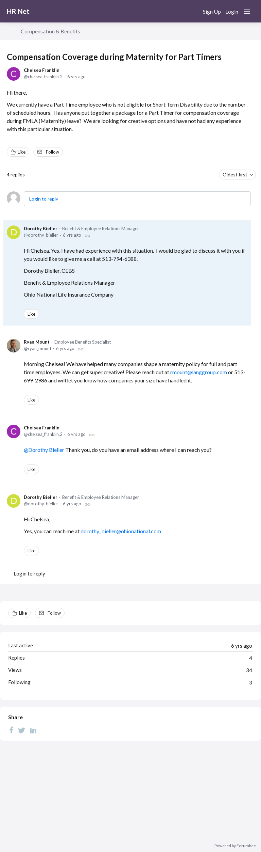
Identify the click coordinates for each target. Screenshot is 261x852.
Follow (52, 152)
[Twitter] (22, 730)
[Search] (193, 11)
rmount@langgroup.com (198, 372)
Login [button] (231, 11)
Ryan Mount (37, 342)
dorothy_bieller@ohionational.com (121, 531)
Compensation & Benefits (50, 31)
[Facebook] (11, 730)
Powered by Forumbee (235, 845)
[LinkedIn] (33, 730)
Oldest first (235, 174)
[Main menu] (247, 11)
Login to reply (43, 199)
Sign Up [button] (212, 11)
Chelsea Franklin (41, 70)
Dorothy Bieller (40, 228)
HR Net (18, 11)
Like (21, 152)
